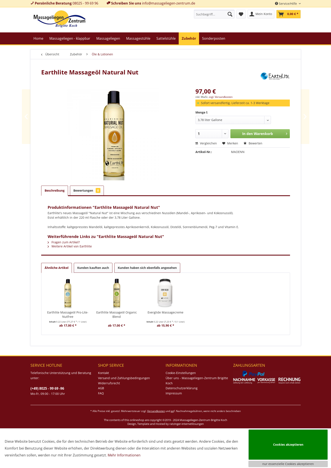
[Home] (38, 38)
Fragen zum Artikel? (64, 242)
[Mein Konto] (261, 14)
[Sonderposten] (213, 38)
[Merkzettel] (241, 14)
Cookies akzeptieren (288, 444)
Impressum (174, 393)
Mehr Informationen (124, 455)
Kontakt (103, 373)
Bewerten (252, 143)
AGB (101, 388)
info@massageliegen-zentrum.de (168, 3)
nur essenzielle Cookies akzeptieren (288, 464)
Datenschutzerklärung (182, 388)
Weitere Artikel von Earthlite (70, 246)
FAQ (101, 393)
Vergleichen (206, 143)
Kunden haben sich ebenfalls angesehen (147, 268)
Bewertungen (86, 190)
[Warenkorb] (288, 14)
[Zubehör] (189, 38)
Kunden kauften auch (93, 268)
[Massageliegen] (108, 38)
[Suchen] (229, 14)
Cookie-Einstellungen (181, 373)
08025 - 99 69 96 (85, 3)
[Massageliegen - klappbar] (69, 38)
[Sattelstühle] (166, 38)
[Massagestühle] (138, 38)
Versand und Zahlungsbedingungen (124, 378)
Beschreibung (55, 190)
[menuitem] (214, 14)
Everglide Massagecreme (165, 312)
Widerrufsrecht (109, 383)
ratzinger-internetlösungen (186, 424)
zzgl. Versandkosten (221, 97)
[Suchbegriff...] (214, 14)
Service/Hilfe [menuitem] (286, 4)
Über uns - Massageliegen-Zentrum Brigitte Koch (197, 380)
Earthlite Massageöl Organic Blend (116, 314)
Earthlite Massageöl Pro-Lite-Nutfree (67, 314)
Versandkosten (156, 411)
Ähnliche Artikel (56, 268)
